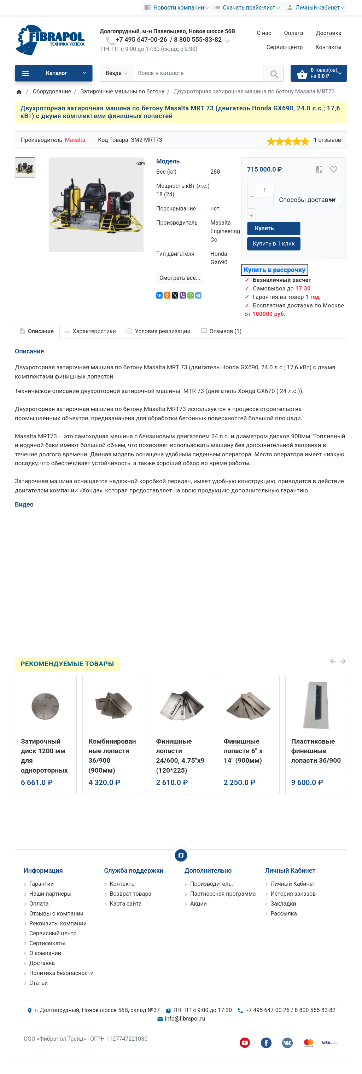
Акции (198, 903)
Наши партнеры (50, 893)
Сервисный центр (52, 933)
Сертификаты (47, 943)
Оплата (293, 33)
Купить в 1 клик (273, 243)
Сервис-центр (285, 47)
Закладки (283, 903)
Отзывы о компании (56, 913)
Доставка (328, 33)
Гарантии (41, 883)
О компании (45, 953)
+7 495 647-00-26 (141, 39)
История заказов (293, 893)
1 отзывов (327, 140)
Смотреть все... (179, 278)
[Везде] (116, 73)
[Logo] (50, 39)
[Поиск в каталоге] (198, 73)
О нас (264, 33)
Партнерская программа (223, 893)
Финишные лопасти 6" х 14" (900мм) (243, 750)
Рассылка (284, 913)
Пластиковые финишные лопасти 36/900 (316, 750)
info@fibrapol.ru (185, 1018)
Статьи (38, 983)
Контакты (328, 47)
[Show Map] (181, 855)
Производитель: (211, 883)
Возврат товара (131, 893)
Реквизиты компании (58, 923)
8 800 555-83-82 (198, 39)
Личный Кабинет (293, 883)
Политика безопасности (61, 973)
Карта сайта (126, 903)
